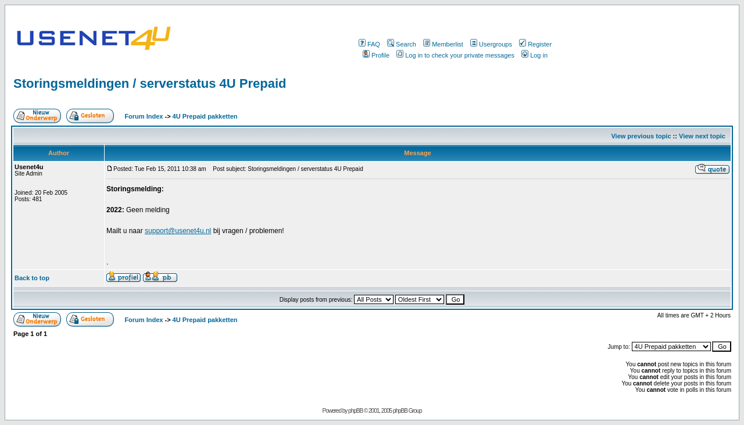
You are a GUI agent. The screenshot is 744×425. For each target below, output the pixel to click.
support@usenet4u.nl (178, 231)
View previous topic (641, 136)
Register (535, 44)
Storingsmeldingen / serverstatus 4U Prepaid (149, 83)
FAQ (369, 44)
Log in (534, 55)
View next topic (702, 136)
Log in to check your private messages (455, 55)
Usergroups (491, 44)
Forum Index (143, 116)
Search (401, 44)
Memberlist (443, 44)
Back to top (32, 277)
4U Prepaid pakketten (205, 116)
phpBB (355, 411)
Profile (376, 55)
